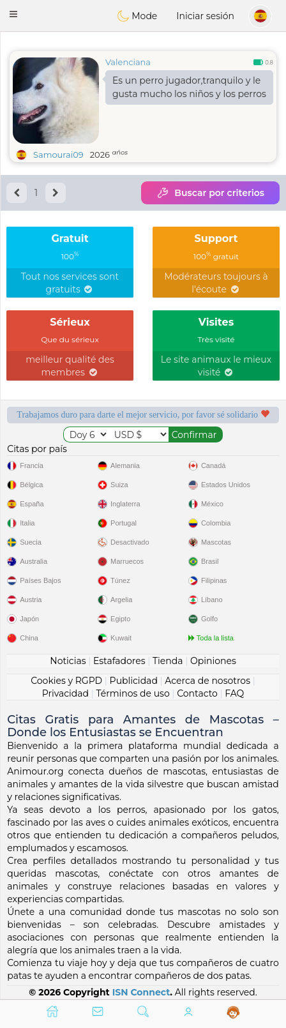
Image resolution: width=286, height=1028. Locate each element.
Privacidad (65, 693)
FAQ (234, 693)
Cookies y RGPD (66, 680)
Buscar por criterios (210, 192)
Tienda (168, 661)
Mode (137, 16)
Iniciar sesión (205, 16)
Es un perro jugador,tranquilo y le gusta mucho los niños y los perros (189, 87)
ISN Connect (141, 992)
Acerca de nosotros (207, 680)
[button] (13, 14)
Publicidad (134, 680)
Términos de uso (132, 693)
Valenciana (128, 62)
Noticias (68, 661)
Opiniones (213, 661)
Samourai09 (58, 154)
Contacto (197, 693)
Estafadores (119, 661)
